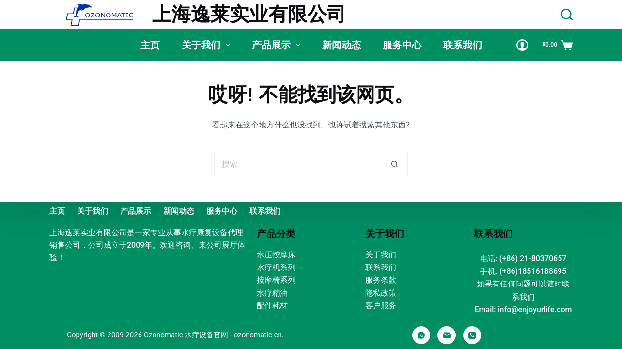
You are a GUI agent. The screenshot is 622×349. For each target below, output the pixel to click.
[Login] (522, 45)
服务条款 (380, 280)
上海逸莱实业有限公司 (249, 14)
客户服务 (380, 305)
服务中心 (402, 45)
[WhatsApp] (421, 335)
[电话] (472, 335)
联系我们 (462, 45)
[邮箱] (446, 335)
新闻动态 (341, 45)
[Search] (567, 14)
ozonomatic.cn (258, 335)
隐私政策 (380, 293)
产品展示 (278, 45)
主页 (150, 45)
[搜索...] (297, 164)
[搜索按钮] (394, 164)
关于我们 (208, 45)
